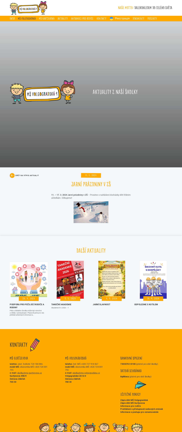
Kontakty (101, 18)
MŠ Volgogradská (27, 18)
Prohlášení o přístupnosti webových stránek (141, 409)
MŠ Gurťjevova (46, 18)
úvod (12, 18)
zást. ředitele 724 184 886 (30, 364)
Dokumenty (138, 18)
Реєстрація (120, 18)
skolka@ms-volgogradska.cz (86, 372)
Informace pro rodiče (82, 18)
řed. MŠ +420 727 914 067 (85, 364)
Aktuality (63, 18)
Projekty (152, 18)
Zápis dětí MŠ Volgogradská (134, 400)
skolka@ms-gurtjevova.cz (29, 372)
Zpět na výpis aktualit (27, 175)
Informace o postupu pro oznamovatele (139, 412)
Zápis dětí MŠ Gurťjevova (132, 403)
